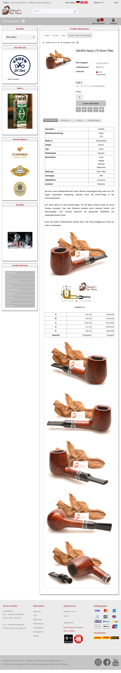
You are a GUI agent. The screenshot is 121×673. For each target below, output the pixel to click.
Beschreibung (50, 120)
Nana (64, 35)
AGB (116, 2)
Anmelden (113, 22)
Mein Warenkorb (98, 22)
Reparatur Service (69, 611)
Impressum (37, 611)
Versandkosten (38, 628)
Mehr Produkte (13, 79)
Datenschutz (37, 620)
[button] (78, 109)
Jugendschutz (68, 622)
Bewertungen (94, 120)
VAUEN (55, 35)
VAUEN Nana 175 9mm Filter (80, 35)
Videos (80, 120)
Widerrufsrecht (38, 624)
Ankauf (66, 616)
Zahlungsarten (38, 632)
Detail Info (65, 120)
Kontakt (36, 636)
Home (47, 35)
